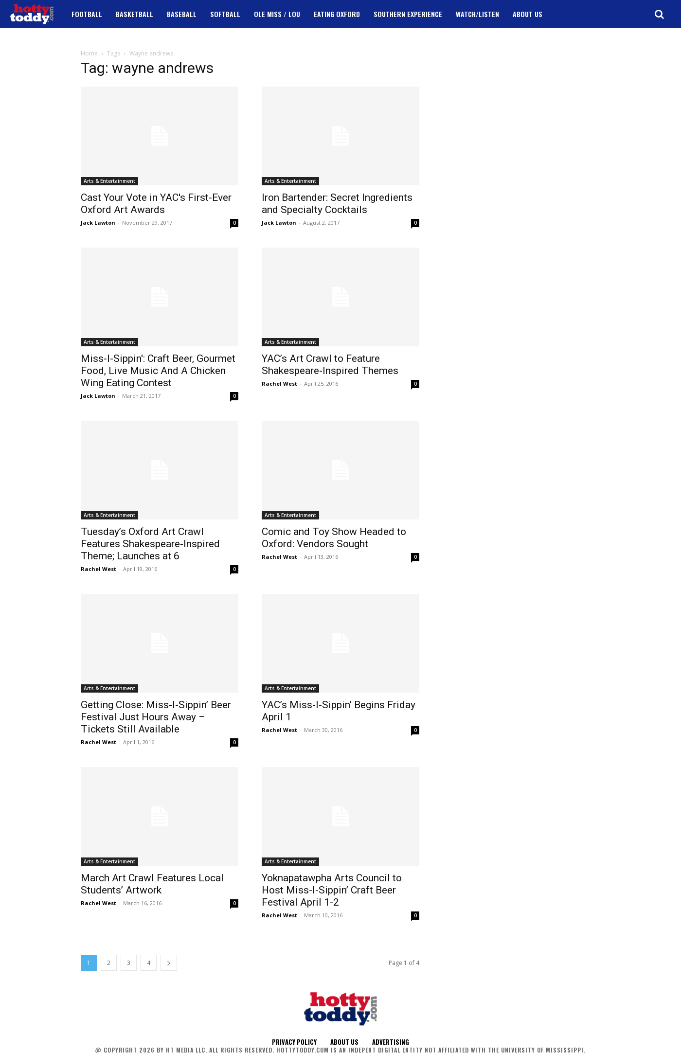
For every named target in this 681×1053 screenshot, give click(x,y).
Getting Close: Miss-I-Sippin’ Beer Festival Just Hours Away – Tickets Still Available (156, 717)
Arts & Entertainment (109, 181)
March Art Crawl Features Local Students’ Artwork (152, 884)
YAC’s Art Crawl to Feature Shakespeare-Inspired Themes (330, 364)
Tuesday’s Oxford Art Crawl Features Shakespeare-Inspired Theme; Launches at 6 (150, 544)
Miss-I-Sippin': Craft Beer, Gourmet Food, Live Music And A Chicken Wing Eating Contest (158, 371)
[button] (659, 14)
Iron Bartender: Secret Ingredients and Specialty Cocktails (337, 203)
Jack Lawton (98, 222)
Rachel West (279, 383)
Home (89, 53)
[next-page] (169, 963)
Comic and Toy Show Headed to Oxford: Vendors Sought (334, 538)
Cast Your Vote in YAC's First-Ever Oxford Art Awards (156, 203)
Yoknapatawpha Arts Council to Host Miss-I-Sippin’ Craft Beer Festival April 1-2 (332, 890)
